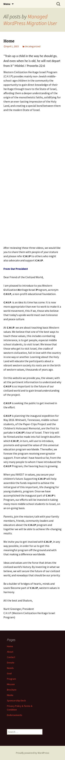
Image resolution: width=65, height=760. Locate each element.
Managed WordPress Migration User (30, 19)
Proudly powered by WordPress (32, 752)
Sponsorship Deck (16, 700)
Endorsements (14, 715)
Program (11, 678)
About (10, 651)
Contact (11, 657)
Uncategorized (32, 46)
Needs (10, 668)
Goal (9, 673)
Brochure (11, 689)
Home (8, 41)
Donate (10, 662)
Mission (11, 684)
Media (10, 695)
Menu (6, 4)
